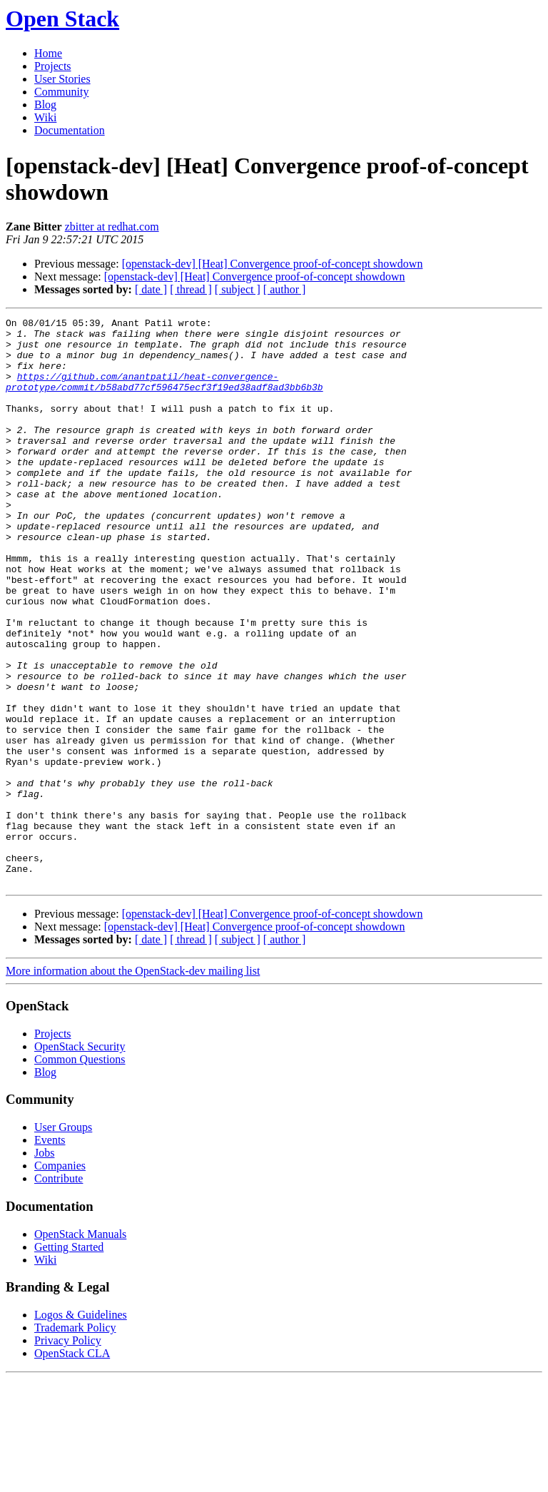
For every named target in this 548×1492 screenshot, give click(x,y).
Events (50, 1253)
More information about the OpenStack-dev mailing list (133, 1084)
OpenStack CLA (72, 1467)
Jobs (44, 1266)
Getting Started (68, 1360)
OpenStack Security (80, 1160)
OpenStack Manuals (80, 1347)
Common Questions (80, 1173)
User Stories (62, 79)
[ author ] (284, 289)
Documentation (69, 130)
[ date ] (151, 289)
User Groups (63, 1240)
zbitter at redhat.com (112, 226)
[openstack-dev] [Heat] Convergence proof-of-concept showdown (272, 264)
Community (61, 92)
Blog (45, 104)
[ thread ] (191, 289)
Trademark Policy (75, 1441)
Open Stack (62, 18)
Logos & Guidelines (80, 1428)
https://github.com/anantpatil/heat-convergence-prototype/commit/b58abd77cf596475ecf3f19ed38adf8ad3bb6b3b (164, 395)
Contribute (58, 1292)
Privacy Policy (67, 1454)
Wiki (45, 117)
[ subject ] (237, 289)
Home (48, 53)
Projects (52, 66)
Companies (60, 1279)
